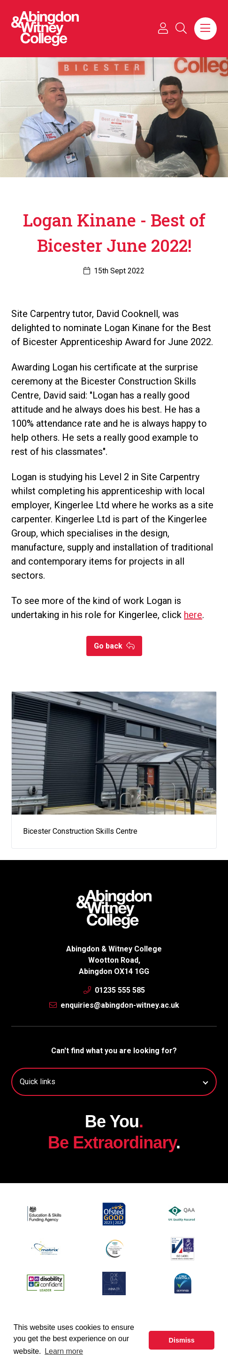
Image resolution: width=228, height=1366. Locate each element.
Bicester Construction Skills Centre (80, 831)
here (193, 614)
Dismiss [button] (182, 1340)
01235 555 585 (114, 990)
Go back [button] (114, 645)
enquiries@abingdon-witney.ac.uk (114, 1005)
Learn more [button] (64, 1351)
